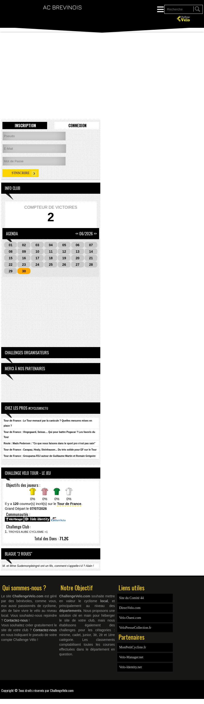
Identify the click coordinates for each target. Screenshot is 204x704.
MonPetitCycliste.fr (132, 647)
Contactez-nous (16, 620)
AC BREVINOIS (62, 7)
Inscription (25, 125)
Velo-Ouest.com (130, 618)
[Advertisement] (102, 48)
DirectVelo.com (129, 608)
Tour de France (69, 504)
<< (76, 234)
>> (95, 234)
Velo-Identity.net (130, 667)
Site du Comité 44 (131, 598)
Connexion (77, 125)
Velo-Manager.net (131, 657)
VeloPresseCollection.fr (135, 628)
